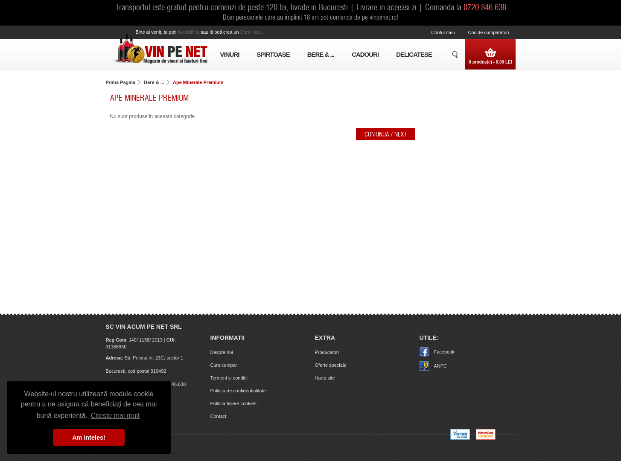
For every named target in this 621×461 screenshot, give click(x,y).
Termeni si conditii (229, 377)
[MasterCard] (486, 438)
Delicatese (414, 54)
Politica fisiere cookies (233, 403)
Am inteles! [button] (88, 437)
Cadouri (365, 54)
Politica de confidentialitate (238, 390)
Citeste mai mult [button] (115, 415)
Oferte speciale (331, 365)
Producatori (327, 352)
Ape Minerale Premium (198, 82)
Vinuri (229, 54)
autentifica (189, 32)
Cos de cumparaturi (488, 32)
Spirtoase (273, 54)
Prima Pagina (121, 82)
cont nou (251, 32)
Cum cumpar (223, 365)
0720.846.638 (485, 6)
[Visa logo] (460, 438)
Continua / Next (385, 134)
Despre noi (221, 352)
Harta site (325, 377)
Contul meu (443, 32)
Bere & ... (320, 54)
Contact (218, 416)
